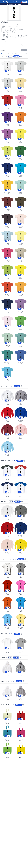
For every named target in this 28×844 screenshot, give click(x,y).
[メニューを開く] (1, 2)
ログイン (25, 1)
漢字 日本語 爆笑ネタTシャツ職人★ (14, 4)
